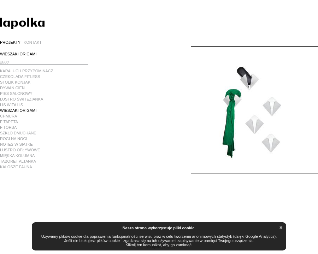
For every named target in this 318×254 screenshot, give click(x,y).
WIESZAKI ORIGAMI (18, 110)
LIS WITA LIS (11, 105)
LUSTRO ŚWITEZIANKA (21, 99)
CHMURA (8, 116)
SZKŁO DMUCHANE (18, 133)
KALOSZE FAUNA (16, 167)
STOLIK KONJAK (15, 82)
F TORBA (8, 127)
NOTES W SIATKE (16, 144)
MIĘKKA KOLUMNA (17, 155)
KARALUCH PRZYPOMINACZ (26, 71)
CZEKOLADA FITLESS (20, 76)
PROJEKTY (10, 42)
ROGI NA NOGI (13, 139)
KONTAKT (33, 42)
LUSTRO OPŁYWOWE (20, 150)
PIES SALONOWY (16, 93)
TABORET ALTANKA (18, 161)
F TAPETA (9, 122)
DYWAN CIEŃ (12, 88)
